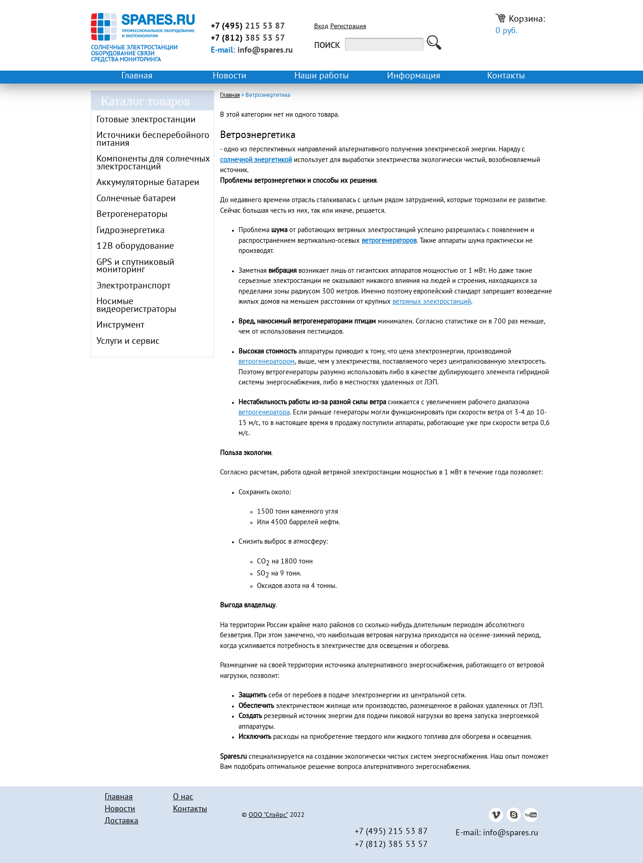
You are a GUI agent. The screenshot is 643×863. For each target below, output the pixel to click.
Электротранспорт (133, 286)
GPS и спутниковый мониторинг (135, 266)
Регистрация (348, 27)
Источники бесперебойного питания (152, 140)
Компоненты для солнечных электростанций (152, 163)
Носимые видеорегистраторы (136, 306)
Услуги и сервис (128, 341)
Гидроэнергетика (130, 231)
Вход (321, 27)
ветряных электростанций (432, 302)
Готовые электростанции (146, 120)
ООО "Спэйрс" (268, 815)
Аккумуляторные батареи (147, 183)
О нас (183, 797)
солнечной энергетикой (256, 160)
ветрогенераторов (389, 241)
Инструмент (120, 325)
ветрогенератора (264, 412)
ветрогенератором (266, 362)
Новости (229, 76)
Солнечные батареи (136, 199)
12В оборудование (135, 246)
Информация (414, 76)
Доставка (121, 821)
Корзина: (520, 25)
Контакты (506, 76)
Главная (137, 76)
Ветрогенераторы (131, 214)
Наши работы (321, 76)
